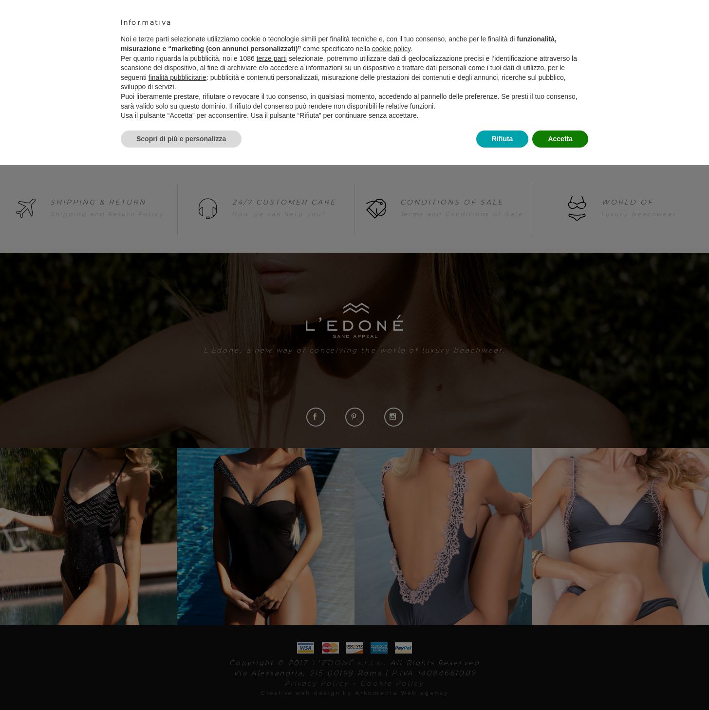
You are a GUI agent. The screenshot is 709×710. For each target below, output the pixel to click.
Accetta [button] (560, 139)
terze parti (272, 58)
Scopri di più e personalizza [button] (181, 139)
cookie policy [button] (391, 49)
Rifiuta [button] (502, 139)
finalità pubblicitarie (177, 77)
